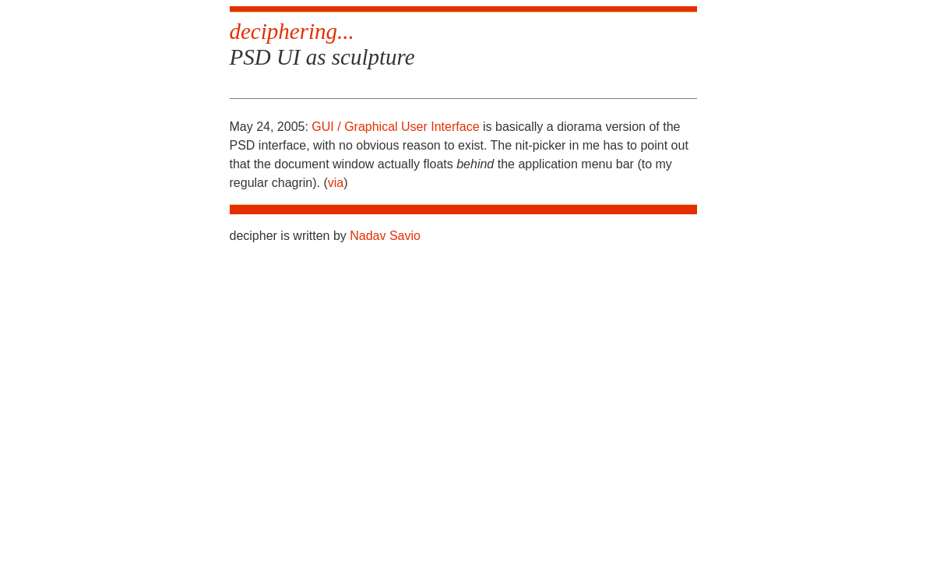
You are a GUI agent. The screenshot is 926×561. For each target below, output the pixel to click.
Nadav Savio (385, 235)
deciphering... (292, 31)
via (335, 182)
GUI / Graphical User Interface (395, 126)
